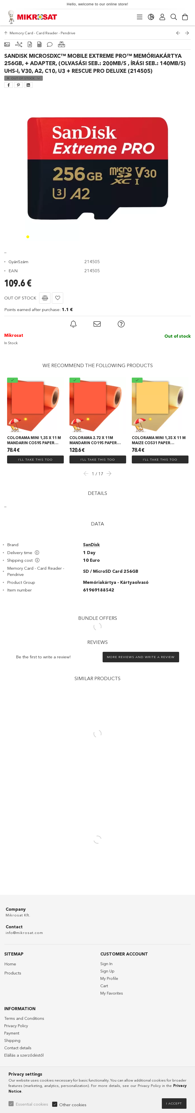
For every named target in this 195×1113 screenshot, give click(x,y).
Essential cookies (32, 1104)
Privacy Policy (16, 1025)
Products (12, 973)
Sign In (106, 963)
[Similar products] (61, 45)
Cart (104, 985)
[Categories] (139, 17)
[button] (44, 298)
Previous (87, 473)
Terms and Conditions (24, 1018)
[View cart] (185, 17)
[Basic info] (7, 45)
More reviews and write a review (141, 657)
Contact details (17, 1047)
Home (10, 964)
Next (107, 473)
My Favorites (111, 993)
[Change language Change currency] (151, 17)
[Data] (39, 45)
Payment (11, 1033)
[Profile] (162, 17)
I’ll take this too (35, 459)
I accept (174, 1103)
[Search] (173, 17)
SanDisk (91, 544)
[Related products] (18, 45)
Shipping (12, 1040)
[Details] (30, 45)
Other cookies (72, 1104)
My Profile (109, 978)
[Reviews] (49, 45)
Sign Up (107, 971)
